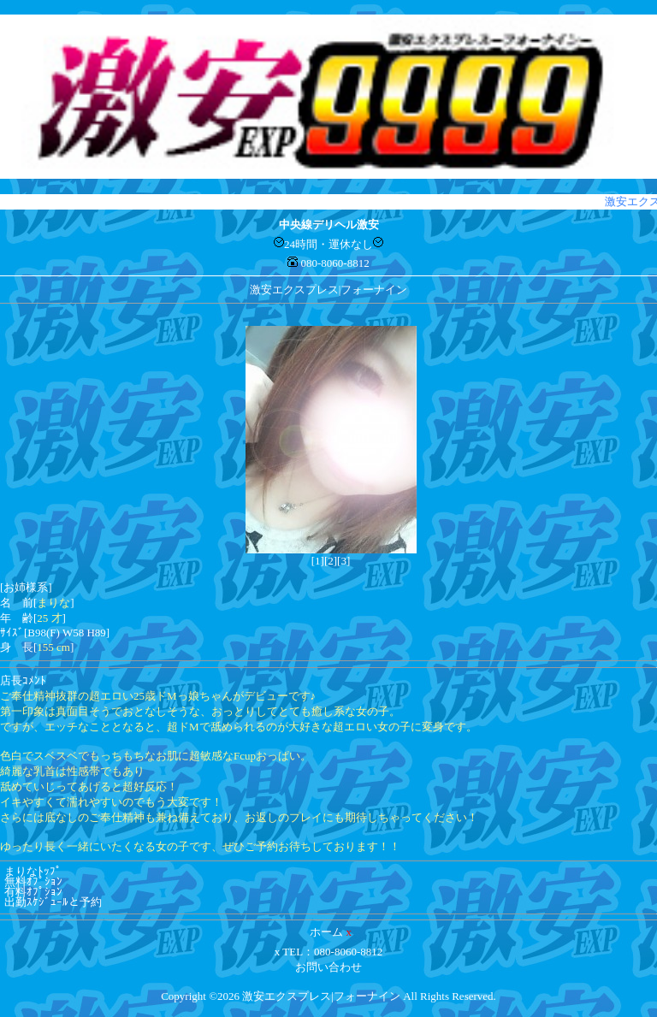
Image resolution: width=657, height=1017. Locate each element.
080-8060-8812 (335, 263)
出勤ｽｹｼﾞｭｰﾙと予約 (53, 902)
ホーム (326, 931)
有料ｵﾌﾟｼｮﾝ (33, 891)
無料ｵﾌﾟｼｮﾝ (33, 881)
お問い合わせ (328, 967)
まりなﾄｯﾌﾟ (33, 871)
